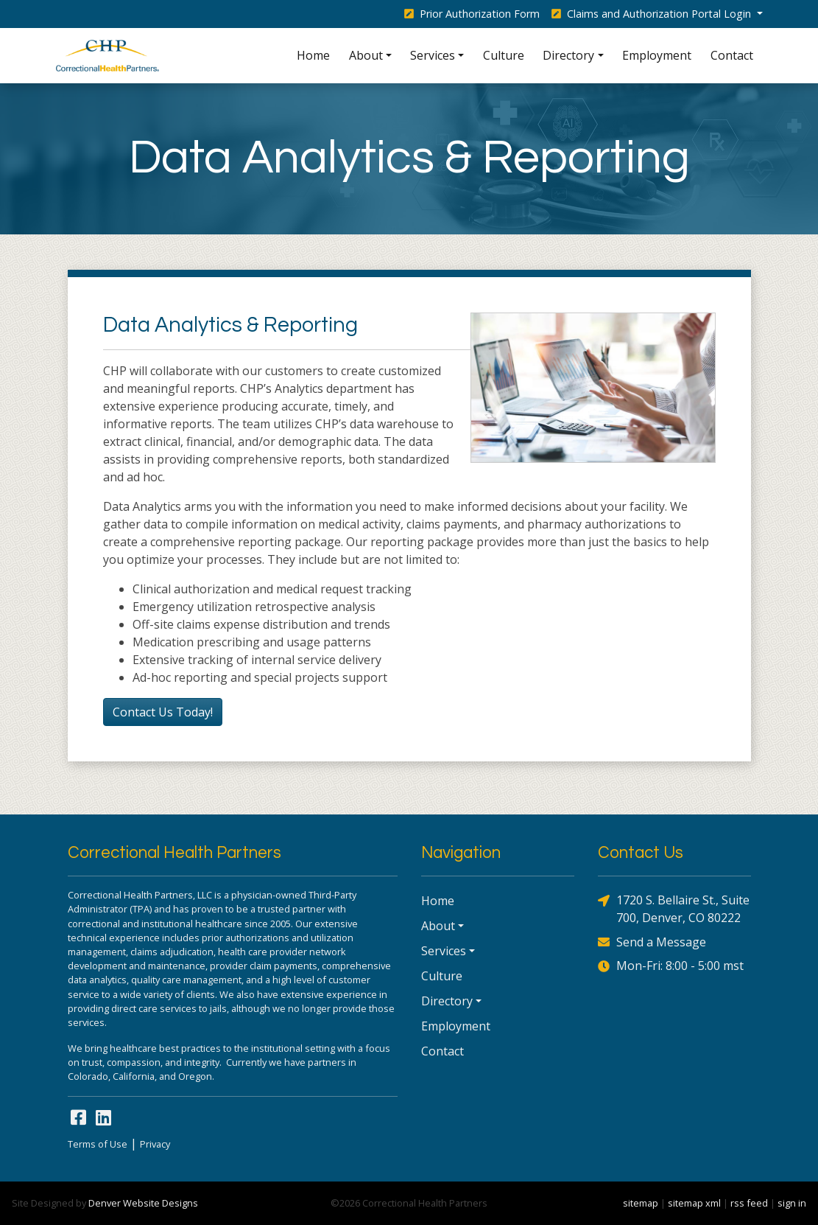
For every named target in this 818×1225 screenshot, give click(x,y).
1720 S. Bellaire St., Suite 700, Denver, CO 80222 (674, 908)
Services (432, 55)
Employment (656, 55)
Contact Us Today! (163, 712)
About (366, 55)
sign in (792, 1203)
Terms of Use (97, 1144)
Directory (568, 55)
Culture (503, 55)
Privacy (155, 1144)
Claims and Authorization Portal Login (652, 14)
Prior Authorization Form (472, 14)
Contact (732, 55)
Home (313, 55)
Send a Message (652, 941)
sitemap (640, 1203)
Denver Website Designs (143, 1203)
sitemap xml (694, 1203)
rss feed (749, 1203)
